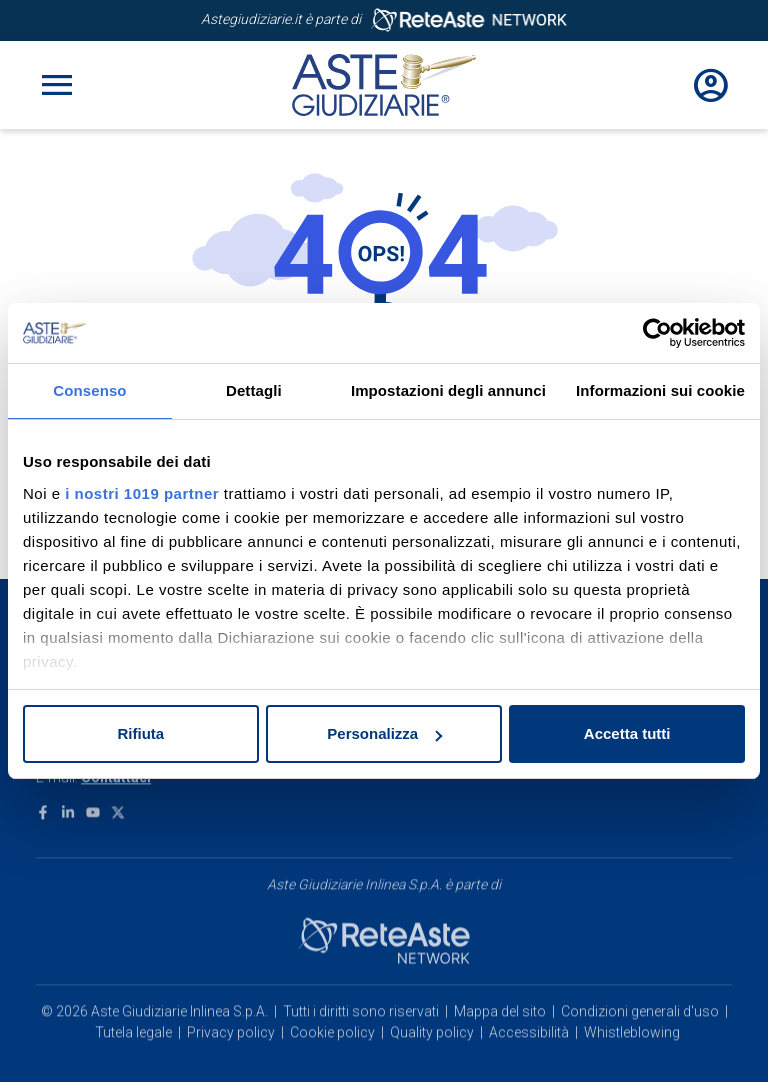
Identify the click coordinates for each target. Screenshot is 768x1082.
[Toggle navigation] (57, 85)
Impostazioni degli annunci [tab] (448, 390)
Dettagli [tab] (254, 390)
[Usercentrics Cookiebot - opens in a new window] (657, 333)
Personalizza (384, 733)
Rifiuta (140, 733)
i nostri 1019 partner (142, 493)
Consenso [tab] (89, 390)
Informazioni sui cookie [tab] (660, 390)
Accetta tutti (627, 733)
